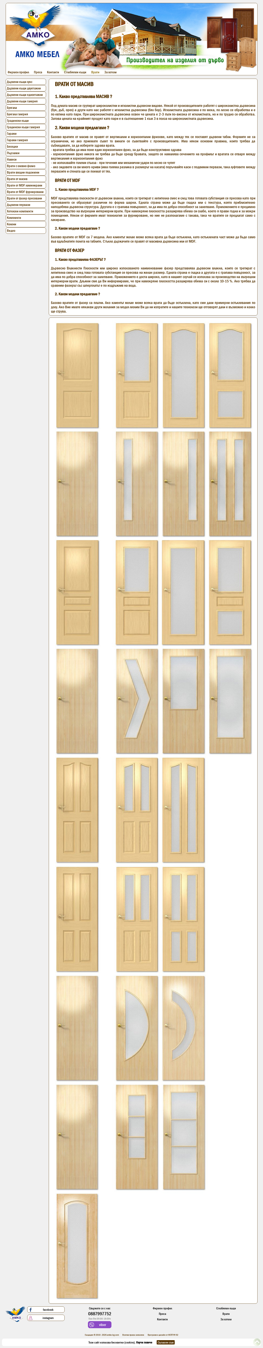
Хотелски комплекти (20, 211)
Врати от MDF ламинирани (24, 185)
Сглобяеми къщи (75, 72)
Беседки (12, 146)
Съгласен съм (166, 1342)
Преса (38, 72)
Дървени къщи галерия (22, 101)
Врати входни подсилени (23, 172)
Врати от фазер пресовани (24, 198)
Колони (11, 224)
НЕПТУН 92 (173, 1334)
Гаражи (12, 134)
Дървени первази (18, 205)
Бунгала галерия (17, 114)
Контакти (53, 72)
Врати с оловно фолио (21, 166)
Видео (11, 231)
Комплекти (14, 218)
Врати (95, 72)
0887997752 (99, 1313)
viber (97, 1325)
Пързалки (13, 153)
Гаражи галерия (17, 140)
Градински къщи (18, 121)
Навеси (12, 159)
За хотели (110, 72)
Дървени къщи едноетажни (25, 95)
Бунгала (12, 108)
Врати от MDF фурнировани (25, 192)
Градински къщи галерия (23, 127)
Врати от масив (17, 179)
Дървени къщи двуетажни (24, 88)
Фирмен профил (18, 72)
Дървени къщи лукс (19, 82)
